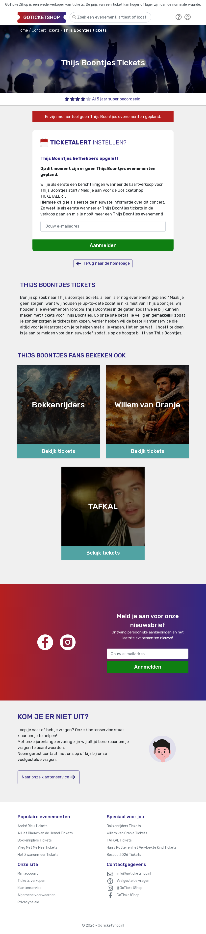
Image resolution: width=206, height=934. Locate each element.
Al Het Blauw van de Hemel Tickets (45, 833)
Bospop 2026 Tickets (124, 855)
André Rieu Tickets (33, 826)
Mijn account (28, 873)
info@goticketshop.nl (134, 873)
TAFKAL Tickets (119, 840)
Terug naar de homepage (103, 263)
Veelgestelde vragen (133, 881)
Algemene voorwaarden (36, 895)
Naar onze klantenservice (48, 777)
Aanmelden (103, 245)
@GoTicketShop (129, 888)
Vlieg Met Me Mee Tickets (37, 847)
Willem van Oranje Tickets (127, 833)
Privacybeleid (28, 902)
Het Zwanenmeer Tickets (38, 855)
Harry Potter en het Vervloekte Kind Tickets (142, 847)
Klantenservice (30, 888)
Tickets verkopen (31, 881)
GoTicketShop (128, 895)
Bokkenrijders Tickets (35, 840)
